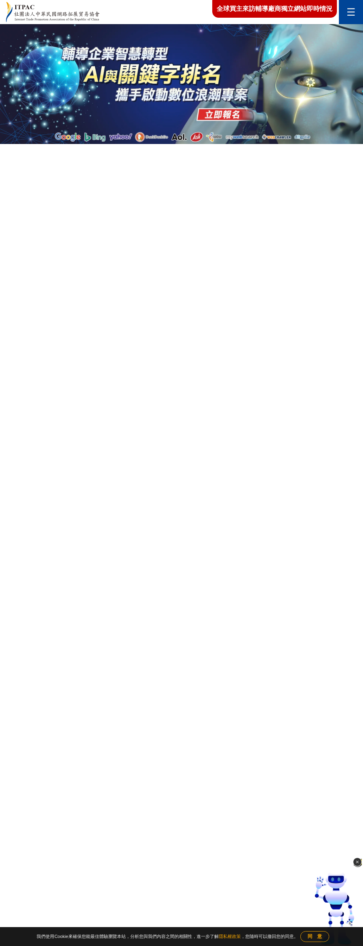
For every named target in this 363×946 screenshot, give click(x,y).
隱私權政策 (230, 936)
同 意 (315, 936)
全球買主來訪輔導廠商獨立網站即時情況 (274, 8)
